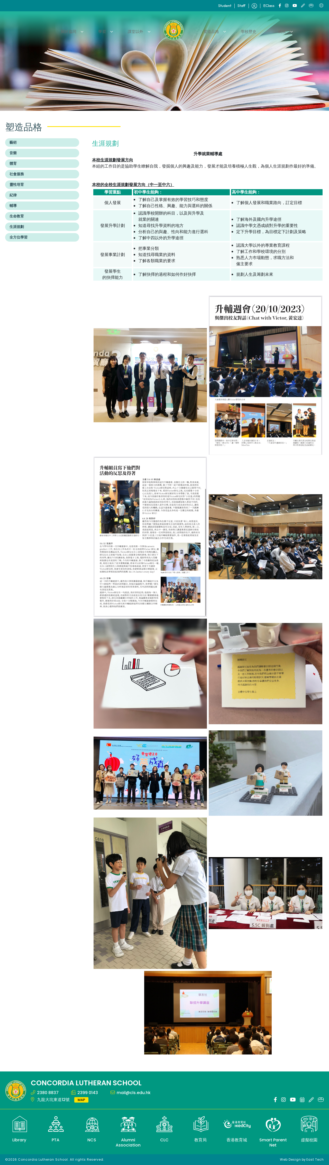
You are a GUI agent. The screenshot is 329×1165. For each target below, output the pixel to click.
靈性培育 (17, 184)
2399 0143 (87, 1093)
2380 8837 (48, 1093)
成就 (274, 30)
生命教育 (17, 216)
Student (224, 5)
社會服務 (17, 174)
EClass (269, 5)
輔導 (13, 205)
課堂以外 (137, 30)
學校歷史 (244, 30)
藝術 (13, 142)
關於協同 (77, 30)
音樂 (13, 152)
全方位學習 (19, 237)
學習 (107, 30)
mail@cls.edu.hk (134, 1093)
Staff (241, 5)
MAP (81, 1099)
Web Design (290, 1159)
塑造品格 (210, 30)
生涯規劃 (17, 226)
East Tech (315, 1159)
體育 (13, 163)
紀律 (13, 195)
